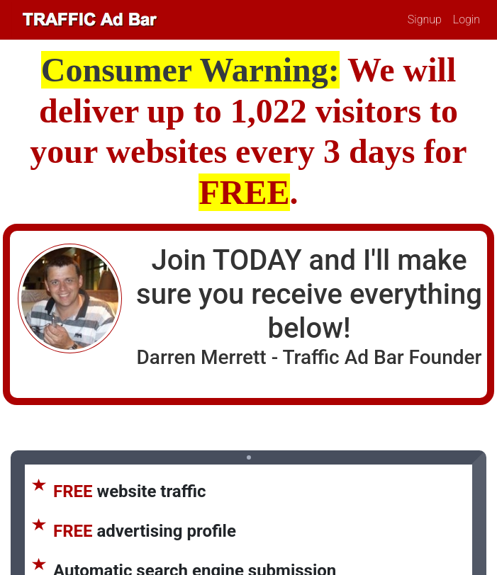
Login (466, 19)
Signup (425, 19)
